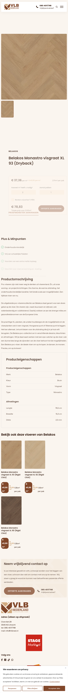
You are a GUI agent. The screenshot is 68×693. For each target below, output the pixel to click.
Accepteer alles (54, 688)
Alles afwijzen (32, 688)
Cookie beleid (54, 682)
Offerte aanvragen (19, 597)
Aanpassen (12, 688)
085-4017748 (10, 628)
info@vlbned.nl (12, 631)
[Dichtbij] (65, 667)
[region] (34, 679)
